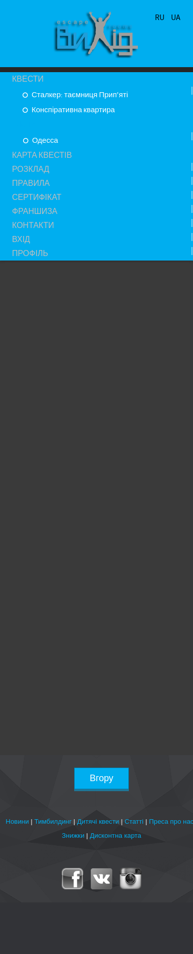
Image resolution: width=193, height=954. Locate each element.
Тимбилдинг (53, 821)
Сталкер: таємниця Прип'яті (79, 95)
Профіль (30, 254)
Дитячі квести (98, 821)
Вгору (101, 778)
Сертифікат (37, 197)
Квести (28, 79)
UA (175, 18)
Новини (17, 821)
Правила (31, 183)
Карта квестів (42, 155)
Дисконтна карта (115, 835)
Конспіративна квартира (72, 110)
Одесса (44, 140)
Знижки (73, 835)
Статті (133, 821)
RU (160, 18)
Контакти (33, 225)
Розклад (30, 169)
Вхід (21, 239)
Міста (25, 125)
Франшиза (35, 211)
